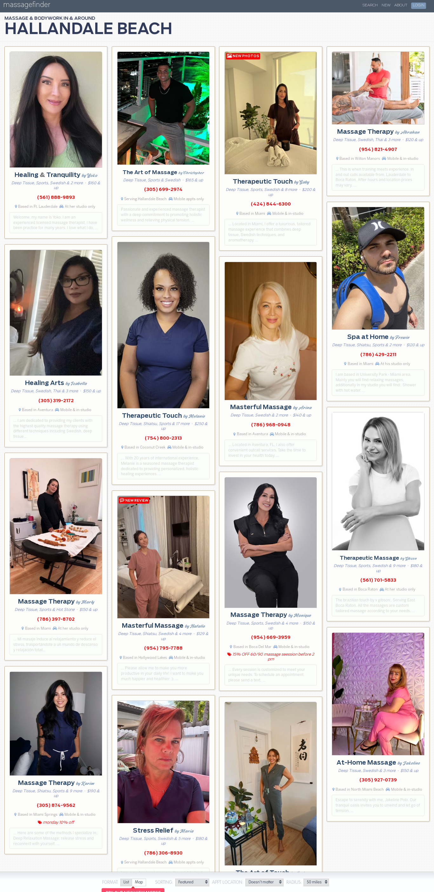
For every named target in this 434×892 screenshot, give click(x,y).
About (400, 5)
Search (370, 5)
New (386, 5)
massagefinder (26, 6)
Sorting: (164, 882)
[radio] (126, 883)
